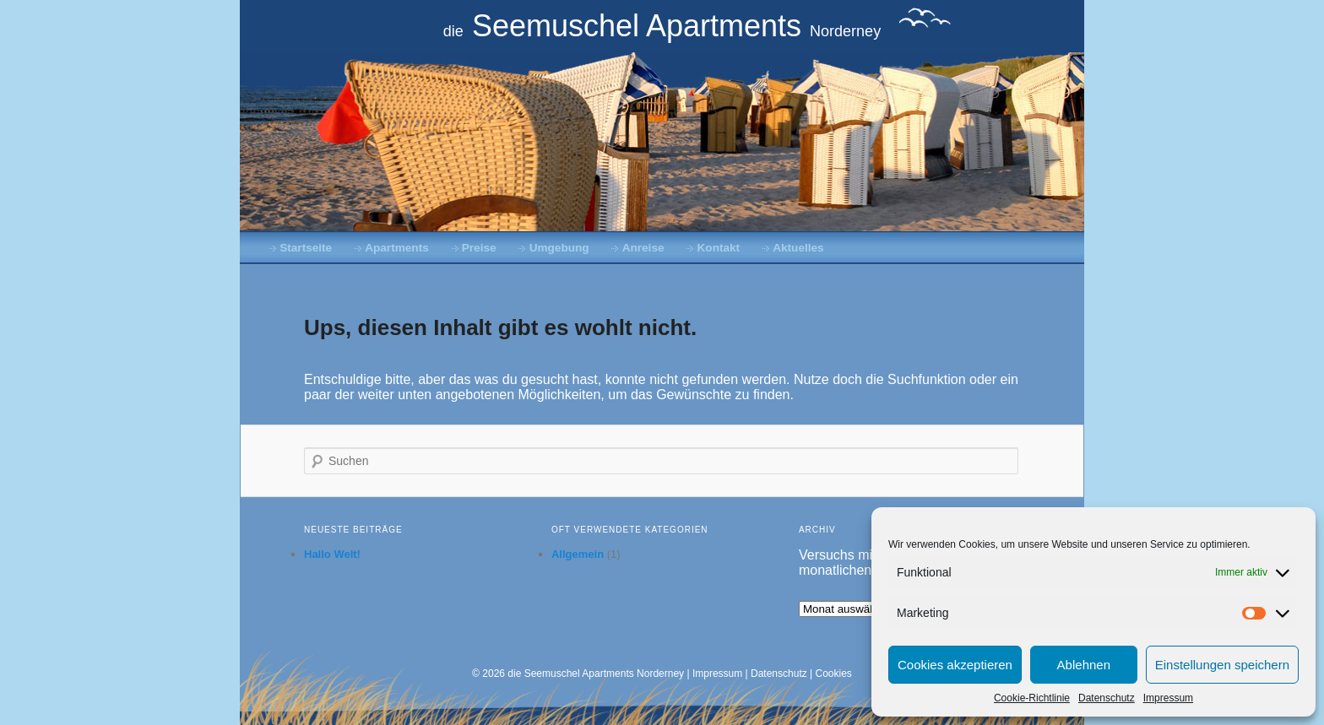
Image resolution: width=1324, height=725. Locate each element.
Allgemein (577, 554)
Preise (479, 247)
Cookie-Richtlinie (1032, 698)
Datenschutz (1106, 698)
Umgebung (559, 247)
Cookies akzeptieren (955, 664)
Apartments (397, 247)
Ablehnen (1083, 664)
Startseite (305, 247)
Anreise (643, 247)
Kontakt (719, 247)
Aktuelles (798, 247)
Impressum (1168, 698)
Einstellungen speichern (1222, 664)
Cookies (834, 673)
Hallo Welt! (332, 554)
